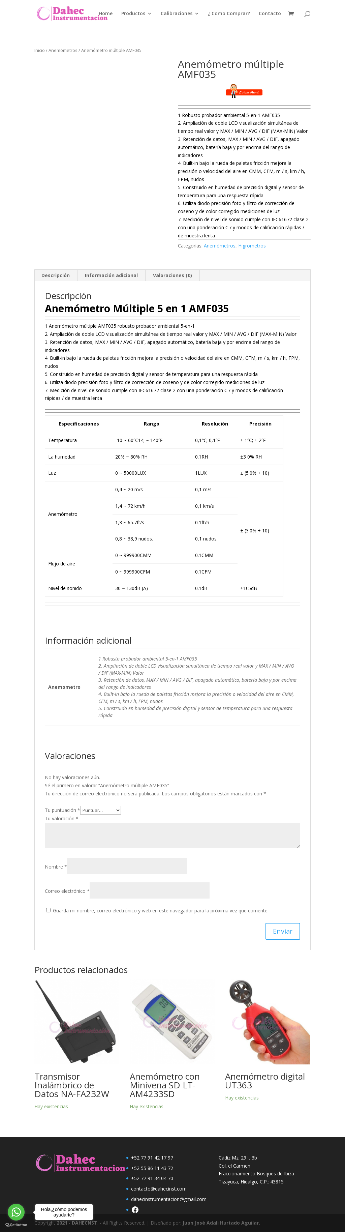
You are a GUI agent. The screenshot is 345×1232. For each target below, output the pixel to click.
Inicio (39, 50)
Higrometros (252, 245)
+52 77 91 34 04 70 (152, 1178)
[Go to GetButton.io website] (16, 1225)
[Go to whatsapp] (16, 1212)
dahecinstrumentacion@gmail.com (169, 1199)
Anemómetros (63, 50)
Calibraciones (176, 14)
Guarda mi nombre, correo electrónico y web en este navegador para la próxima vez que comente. (161, 910)
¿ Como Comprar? (229, 14)
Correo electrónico (67, 891)
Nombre (56, 866)
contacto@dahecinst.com (159, 1188)
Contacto (270, 14)
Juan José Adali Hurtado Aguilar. (221, 1223)
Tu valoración (62, 818)
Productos (133, 14)
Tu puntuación (62, 810)
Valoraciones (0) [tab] (172, 275)
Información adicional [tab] (111, 275)
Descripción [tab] (55, 275)
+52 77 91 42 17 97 (152, 1157)
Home (106, 14)
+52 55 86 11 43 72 (152, 1168)
